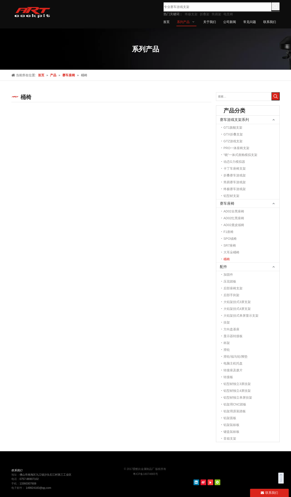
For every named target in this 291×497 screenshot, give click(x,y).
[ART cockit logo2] (145, 461)
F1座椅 (228, 232)
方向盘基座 (231, 329)
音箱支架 (229, 438)
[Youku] (210, 482)
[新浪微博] (203, 482)
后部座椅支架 (233, 288)
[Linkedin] (196, 482)
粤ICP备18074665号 (145, 474)
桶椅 (226, 259)
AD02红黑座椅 (233, 218)
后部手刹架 (231, 295)
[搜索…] (243, 96)
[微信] (217, 482)
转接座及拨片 (233, 370)
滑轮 (226, 350)
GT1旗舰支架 (232, 127)
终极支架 (191, 14)
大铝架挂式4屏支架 (237, 309)
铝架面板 (229, 418)
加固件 (228, 274)
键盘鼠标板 (231, 431)
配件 (223, 267)
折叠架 (204, 14)
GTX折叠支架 (233, 134)
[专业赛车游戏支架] (217, 6)
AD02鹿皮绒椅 (233, 225)
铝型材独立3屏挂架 (237, 384)
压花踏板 (229, 281)
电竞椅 (228, 14)
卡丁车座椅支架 (234, 168)
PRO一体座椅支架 (236, 148)
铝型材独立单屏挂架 (237, 397)
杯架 (226, 343)
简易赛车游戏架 (234, 182)
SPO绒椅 (230, 238)
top (281, 477)
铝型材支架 (231, 196)
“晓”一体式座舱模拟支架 (240, 155)
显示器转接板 (233, 336)
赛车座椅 (227, 203)
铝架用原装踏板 (234, 411)
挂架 (226, 322)
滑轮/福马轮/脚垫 (235, 356)
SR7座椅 (229, 245)
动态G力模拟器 (234, 161)
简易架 (216, 14)
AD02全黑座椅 (233, 211)
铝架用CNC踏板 (234, 404)
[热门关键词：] (275, 6)
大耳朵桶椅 (231, 252)
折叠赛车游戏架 (234, 175)
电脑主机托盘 (233, 363)
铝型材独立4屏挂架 (237, 391)
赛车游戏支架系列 (234, 120)
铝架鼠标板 (231, 425)
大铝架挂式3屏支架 (237, 302)
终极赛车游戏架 (234, 189)
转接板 (228, 377)
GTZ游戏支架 (233, 141)
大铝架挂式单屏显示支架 (240, 315)
